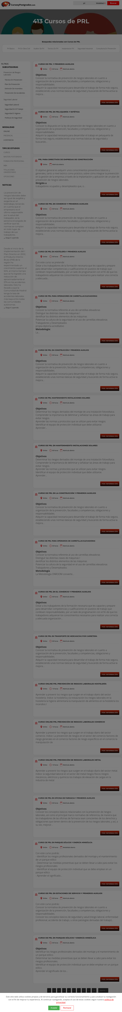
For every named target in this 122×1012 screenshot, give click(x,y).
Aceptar (54, 1008)
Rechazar (67, 1008)
